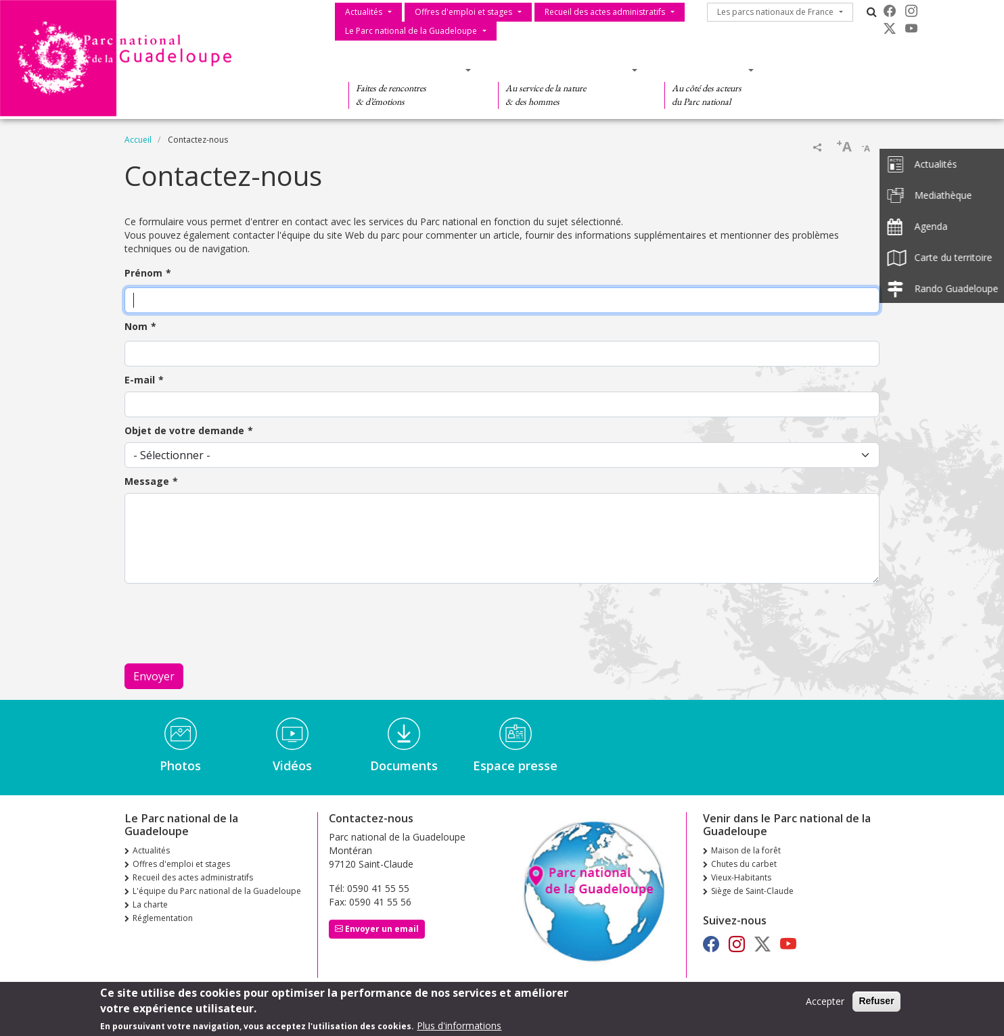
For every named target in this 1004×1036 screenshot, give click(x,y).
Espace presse (515, 765)
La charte (150, 904)
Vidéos (292, 765)
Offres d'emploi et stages (463, 12)
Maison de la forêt (746, 850)
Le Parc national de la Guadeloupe (411, 31)
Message (146, 481)
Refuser (876, 1000)
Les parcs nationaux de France (775, 12)
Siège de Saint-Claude (752, 891)
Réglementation (163, 918)
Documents (404, 765)
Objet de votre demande (184, 430)
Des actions (705, 70)
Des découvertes (405, 70)
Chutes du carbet (744, 864)
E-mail (139, 379)
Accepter (825, 1001)
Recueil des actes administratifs (605, 12)
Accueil (138, 139)
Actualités (363, 12)
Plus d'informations (459, 1025)
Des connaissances (563, 70)
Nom (135, 326)
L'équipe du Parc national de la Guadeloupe (217, 891)
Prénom (143, 272)
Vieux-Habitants (741, 877)
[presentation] (227, 623)
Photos (180, 765)
